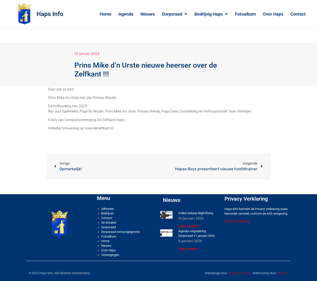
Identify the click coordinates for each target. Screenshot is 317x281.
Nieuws (147, 14)
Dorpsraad (174, 14)
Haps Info (50, 14)
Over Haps (273, 14)
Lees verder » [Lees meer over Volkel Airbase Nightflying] (189, 226)
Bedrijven (107, 213)
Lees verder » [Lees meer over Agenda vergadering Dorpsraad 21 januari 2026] (189, 249)
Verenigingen (110, 255)
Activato (282, 273)
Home (105, 14)
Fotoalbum (245, 14)
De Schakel (108, 222)
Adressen (107, 208)
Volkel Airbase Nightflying (195, 213)
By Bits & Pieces (238, 273)
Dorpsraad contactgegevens (120, 232)
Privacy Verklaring (237, 221)
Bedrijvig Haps (211, 14)
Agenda (125, 14)
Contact (298, 14)
